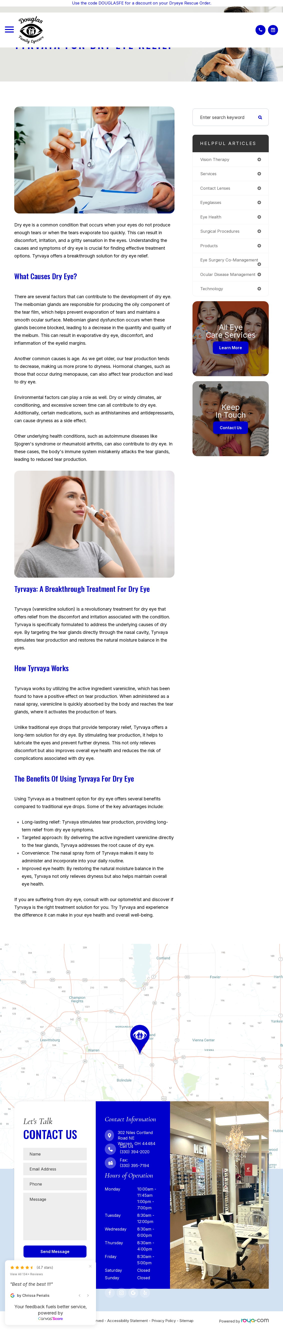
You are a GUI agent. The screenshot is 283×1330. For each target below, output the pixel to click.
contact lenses (216, 188)
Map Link (10, 946)
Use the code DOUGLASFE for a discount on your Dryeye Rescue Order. (141, 2)
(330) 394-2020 (135, 1151)
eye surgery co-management (217, 263)
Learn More (230, 354)
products (209, 247)
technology (212, 295)
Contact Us (231, 434)
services (209, 174)
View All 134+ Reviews (26, 1274)
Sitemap (187, 1320)
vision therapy (215, 159)
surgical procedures (220, 232)
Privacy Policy (164, 1320)
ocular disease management (229, 280)
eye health (211, 217)
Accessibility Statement (127, 1320)
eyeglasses (212, 203)
